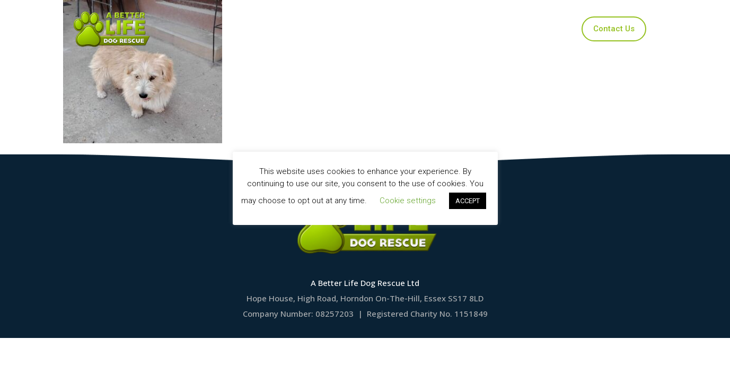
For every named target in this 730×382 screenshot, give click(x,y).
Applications (382, 28)
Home (261, 28)
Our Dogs (316, 28)
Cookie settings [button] (408, 200)
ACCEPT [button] (467, 201)
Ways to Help (455, 28)
